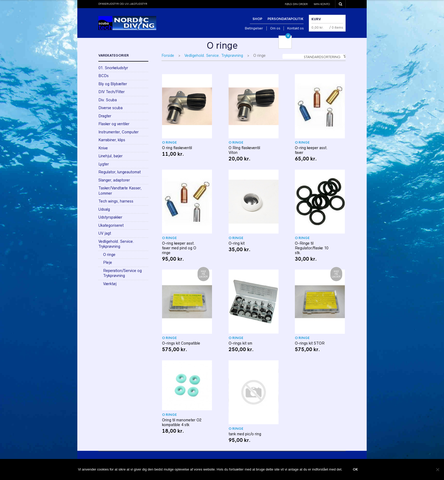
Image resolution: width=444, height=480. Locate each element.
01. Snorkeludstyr (113, 68)
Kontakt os (295, 28)
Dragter (104, 116)
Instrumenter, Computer (118, 132)
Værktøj (110, 284)
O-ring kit (237, 243)
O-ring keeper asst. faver (311, 150)
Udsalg (104, 209)
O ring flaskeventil (177, 148)
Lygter (103, 164)
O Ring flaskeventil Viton (244, 150)
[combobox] (314, 56)
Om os (275, 28)
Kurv (316, 19)
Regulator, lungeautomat (119, 172)
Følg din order (296, 4)
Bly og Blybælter (112, 84)
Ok (355, 469)
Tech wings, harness (115, 201)
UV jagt (104, 233)
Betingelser (254, 28)
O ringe (169, 142)
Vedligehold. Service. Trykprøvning (213, 55)
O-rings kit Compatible (181, 343)
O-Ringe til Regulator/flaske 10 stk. (311, 248)
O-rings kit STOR (310, 343)
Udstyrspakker (110, 217)
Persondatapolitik (286, 19)
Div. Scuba (107, 100)
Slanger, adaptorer (114, 180)
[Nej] (437, 469)
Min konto (322, 4)
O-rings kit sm (240, 343)
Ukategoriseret (111, 225)
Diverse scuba (110, 108)
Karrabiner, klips (111, 140)
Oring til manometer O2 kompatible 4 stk (181, 422)
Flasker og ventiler (113, 124)
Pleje (107, 262)
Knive (103, 148)
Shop (257, 19)
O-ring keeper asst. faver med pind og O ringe (179, 248)
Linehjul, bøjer (110, 156)
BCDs (103, 76)
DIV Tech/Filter (111, 92)
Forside (168, 55)
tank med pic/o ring (245, 434)
